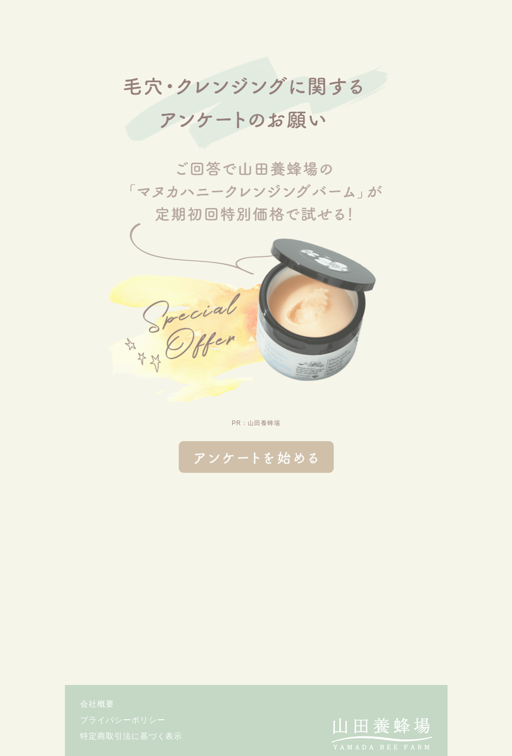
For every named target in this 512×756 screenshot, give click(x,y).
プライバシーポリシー (123, 720)
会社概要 (97, 704)
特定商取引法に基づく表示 (131, 736)
